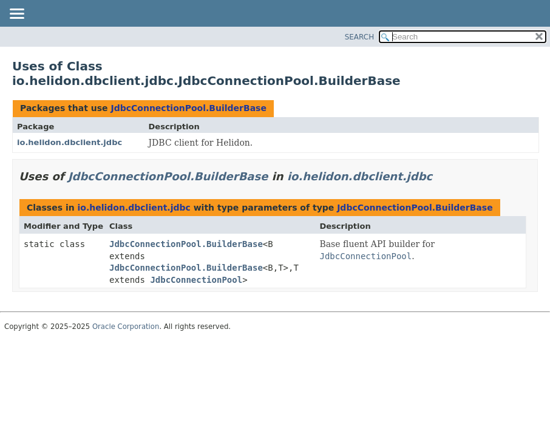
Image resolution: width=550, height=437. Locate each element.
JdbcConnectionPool (196, 280)
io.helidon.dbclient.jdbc (69, 142)
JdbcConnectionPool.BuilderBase (188, 108)
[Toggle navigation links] (16, 14)
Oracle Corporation (126, 326)
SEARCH (360, 37)
